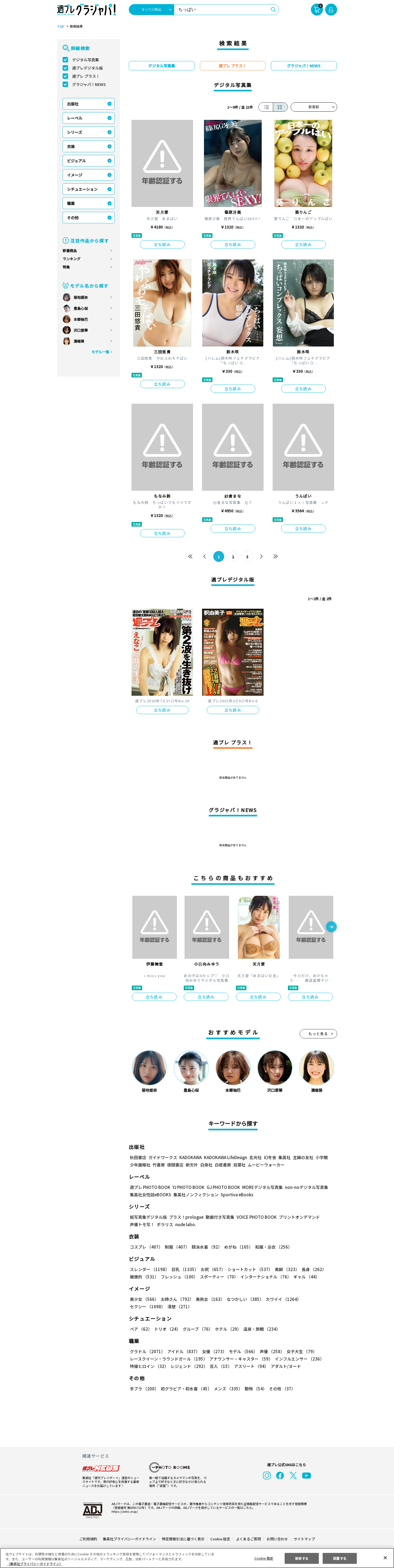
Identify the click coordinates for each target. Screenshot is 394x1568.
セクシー (318, 1299)
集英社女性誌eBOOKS (150, 1194)
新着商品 (70, 250)
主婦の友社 (302, 1157)
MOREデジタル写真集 (259, 1187)
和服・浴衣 (271, 1247)
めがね (237, 1247)
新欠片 (192, 1165)
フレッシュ (178, 1277)
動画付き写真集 (219, 1217)
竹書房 (159, 1165)
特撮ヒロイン (149, 1366)
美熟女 (209, 1299)
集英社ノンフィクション (195, 1194)
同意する (339, 1558)
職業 (71, 203)
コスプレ (146, 1247)
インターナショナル (264, 1277)
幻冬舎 (269, 1157)
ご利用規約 (88, 1539)
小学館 (321, 1157)
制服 (176, 1247)
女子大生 (299, 1351)
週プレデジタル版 (87, 68)
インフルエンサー (298, 1359)
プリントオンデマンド (296, 1217)
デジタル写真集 (85, 59)
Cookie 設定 (220, 1539)
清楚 (142, 1306)
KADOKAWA (190, 1157)
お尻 (211, 1269)
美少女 (144, 1299)
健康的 (144, 1277)
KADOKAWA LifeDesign (224, 1157)
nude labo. (185, 1224)
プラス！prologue (185, 1217)
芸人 (220, 1366)
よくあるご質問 (247, 1539)
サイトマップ (303, 1539)
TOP (60, 26)
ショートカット (248, 1269)
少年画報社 (140, 1165)
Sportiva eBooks (235, 1194)
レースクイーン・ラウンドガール (168, 1359)
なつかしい (243, 1299)
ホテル (227, 1329)
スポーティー (218, 1277)
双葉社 (239, 1165)
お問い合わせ (276, 1539)
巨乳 (184, 1269)
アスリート (250, 1366)
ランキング (71, 258)
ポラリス (165, 1224)
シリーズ (74, 132)
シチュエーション (82, 189)
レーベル (74, 118)
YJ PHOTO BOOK (187, 1187)
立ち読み (162, 244)
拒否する (301, 1558)
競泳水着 (206, 1247)
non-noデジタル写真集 (302, 1187)
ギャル (305, 1277)
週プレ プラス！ (86, 76)
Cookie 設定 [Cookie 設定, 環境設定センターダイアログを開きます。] (263, 1558)
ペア (141, 1329)
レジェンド (188, 1366)
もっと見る (318, 1033)
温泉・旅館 (260, 1329)
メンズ (227, 1388)
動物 (254, 1388)
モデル (241, 1351)
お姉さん (176, 1299)
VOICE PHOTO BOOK (254, 1217)
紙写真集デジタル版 (148, 1217)
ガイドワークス (162, 1157)
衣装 (71, 146)
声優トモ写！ (142, 1224)
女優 (213, 1351)
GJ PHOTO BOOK (221, 1187)
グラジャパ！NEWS (89, 84)
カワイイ (281, 1299)
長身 (311, 1269)
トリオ (167, 1329)
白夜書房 (223, 1165)
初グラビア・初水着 (185, 1388)
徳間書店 (175, 1165)
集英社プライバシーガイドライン (129, 1539)
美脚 (285, 1269)
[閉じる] (385, 1558)
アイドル (183, 1351)
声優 (270, 1351)
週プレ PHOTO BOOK (149, 1187)
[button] (331, 927)
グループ (197, 1329)
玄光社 (255, 1157)
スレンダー (149, 1269)
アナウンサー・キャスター (240, 1359)
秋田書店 (138, 1157)
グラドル (147, 1351)
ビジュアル (76, 160)
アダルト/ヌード (284, 1366)
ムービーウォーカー (266, 1165)
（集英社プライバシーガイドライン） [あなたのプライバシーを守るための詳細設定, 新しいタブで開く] (35, 1563)
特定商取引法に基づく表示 (183, 1539)
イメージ (74, 175)
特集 (66, 267)
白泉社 (206, 1165)
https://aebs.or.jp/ (124, 1511)
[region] (197, 1558)
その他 (72, 217)
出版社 (72, 103)
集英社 (284, 1157)
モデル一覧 (100, 351)
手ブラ (144, 1388)
